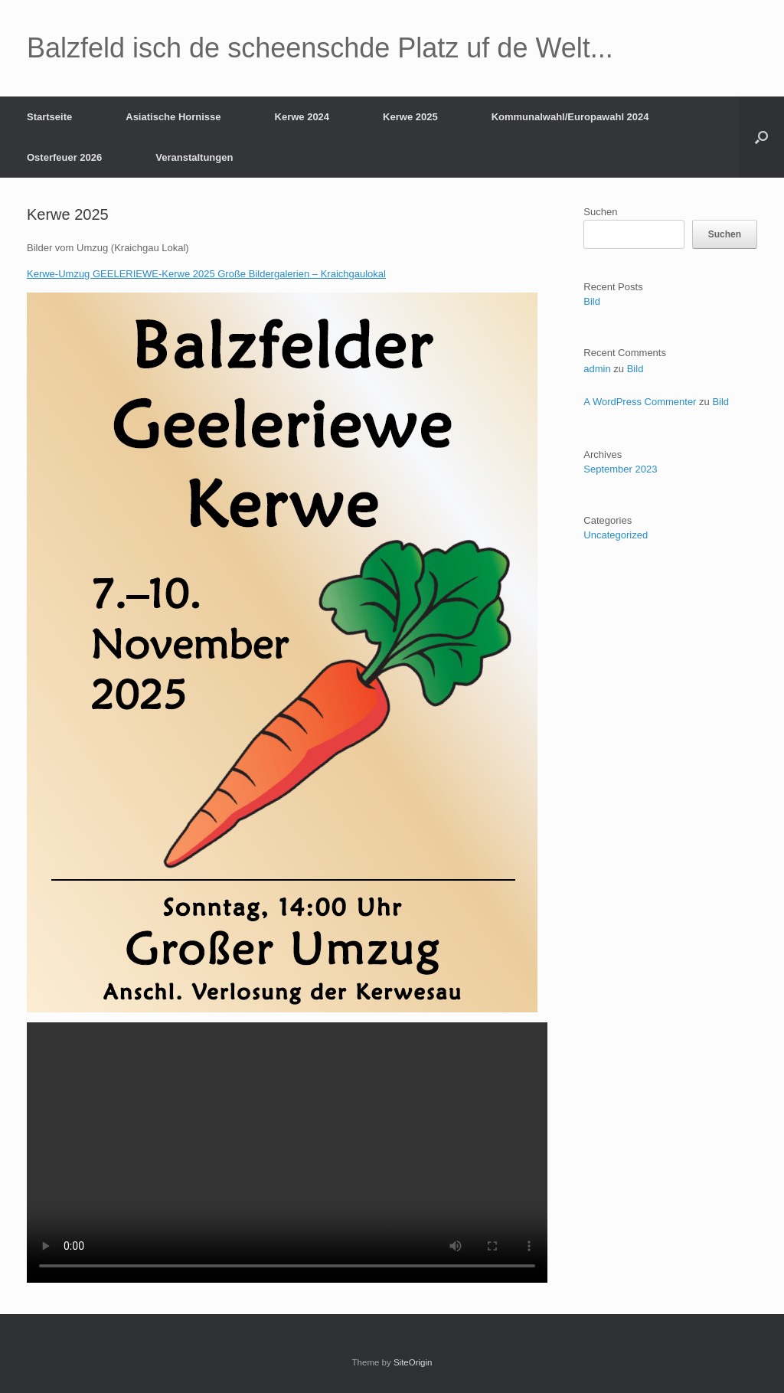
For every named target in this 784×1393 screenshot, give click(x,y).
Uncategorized (615, 535)
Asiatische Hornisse (173, 117)
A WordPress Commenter (639, 401)
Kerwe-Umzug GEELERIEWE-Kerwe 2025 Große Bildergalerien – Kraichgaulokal (206, 274)
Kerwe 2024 (302, 117)
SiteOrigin (413, 1362)
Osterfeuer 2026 (64, 157)
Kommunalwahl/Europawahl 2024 (570, 117)
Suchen (600, 211)
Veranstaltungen (194, 157)
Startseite (49, 117)
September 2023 (620, 469)
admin (596, 368)
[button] (761, 137)
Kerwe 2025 (410, 117)
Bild (591, 301)
